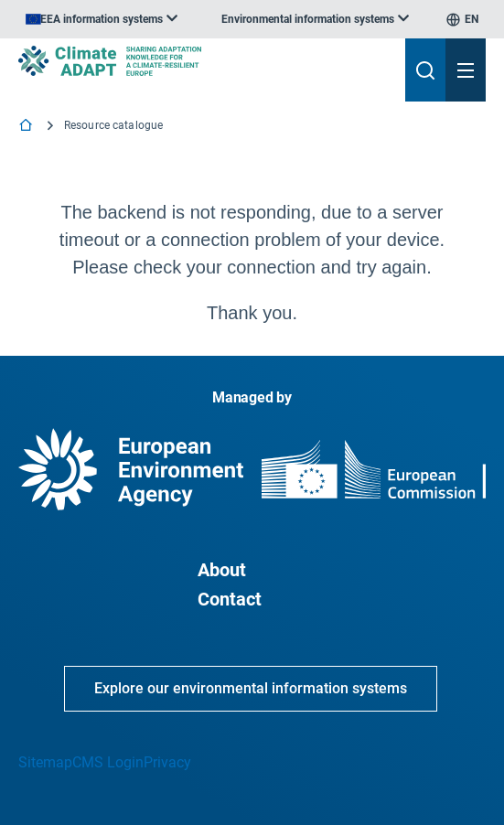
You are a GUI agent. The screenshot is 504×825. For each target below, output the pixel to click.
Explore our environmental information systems (250, 688)
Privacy (167, 762)
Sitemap (45, 762)
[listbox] (101, 19)
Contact (230, 599)
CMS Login (108, 762)
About (222, 570)
